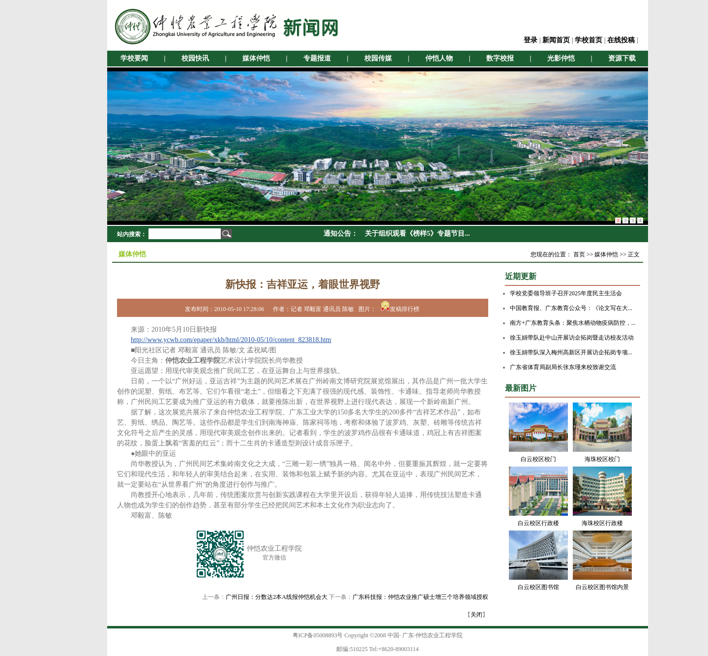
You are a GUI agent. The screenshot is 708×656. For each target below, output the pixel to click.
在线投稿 (621, 40)
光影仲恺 (561, 58)
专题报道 (317, 58)
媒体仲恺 (256, 58)
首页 (579, 254)
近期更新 (520, 276)
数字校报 (500, 58)
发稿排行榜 (400, 309)
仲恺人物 (439, 58)
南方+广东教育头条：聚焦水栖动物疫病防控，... (573, 322)
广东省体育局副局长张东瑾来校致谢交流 (563, 367)
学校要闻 (134, 58)
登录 (530, 40)
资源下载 (622, 58)
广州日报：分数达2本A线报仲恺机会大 (276, 597)
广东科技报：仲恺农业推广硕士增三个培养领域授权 (420, 597)
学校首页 (588, 40)
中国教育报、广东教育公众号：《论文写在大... (571, 308)
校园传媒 (378, 58)
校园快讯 (195, 58)
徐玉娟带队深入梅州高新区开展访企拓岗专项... (571, 352)
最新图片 (520, 388)
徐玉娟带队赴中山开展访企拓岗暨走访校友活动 (572, 337)
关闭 (476, 614)
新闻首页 (556, 40)
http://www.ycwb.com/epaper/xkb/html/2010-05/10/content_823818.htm (231, 340)
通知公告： (341, 233)
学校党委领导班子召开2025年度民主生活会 (566, 293)
